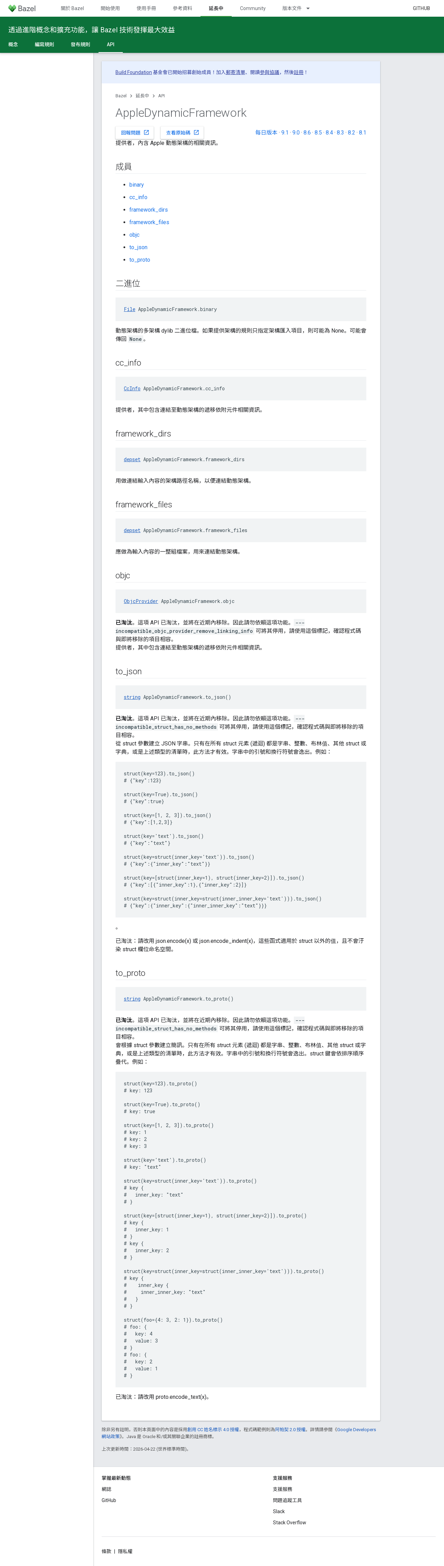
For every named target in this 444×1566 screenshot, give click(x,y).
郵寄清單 (235, 72)
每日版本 (266, 132)
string (132, 697)
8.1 (362, 132)
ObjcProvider (141, 601)
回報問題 (135, 132)
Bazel (121, 95)
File (129, 309)
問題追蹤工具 (287, 1500)
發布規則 (80, 44)
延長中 (142, 95)
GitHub (421, 8)
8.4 (329, 132)
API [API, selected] (110, 44)
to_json (138, 247)
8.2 (351, 132)
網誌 (106, 1489)
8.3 (340, 132)
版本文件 (292, 8)
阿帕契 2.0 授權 (290, 1429)
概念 (13, 44)
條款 (106, 1551)
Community (253, 8)
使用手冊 (146, 8)
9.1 (285, 132)
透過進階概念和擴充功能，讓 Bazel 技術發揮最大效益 (91, 30)
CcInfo (132, 388)
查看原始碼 (182, 132)
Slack (279, 1511)
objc (134, 234)
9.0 (296, 132)
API (161, 95)
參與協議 (269, 72)
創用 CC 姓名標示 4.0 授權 (213, 1429)
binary (136, 184)
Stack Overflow (289, 1522)
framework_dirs (148, 209)
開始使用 (110, 8)
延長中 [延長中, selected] (216, 8)
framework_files (149, 222)
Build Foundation (134, 72)
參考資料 (182, 8)
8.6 (307, 132)
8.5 (318, 132)
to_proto (139, 259)
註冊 (299, 72)
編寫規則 (44, 44)
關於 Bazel (72, 8)
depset (132, 459)
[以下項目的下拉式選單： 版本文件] (311, 8)
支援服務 (282, 1489)
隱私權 (125, 1551)
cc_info (138, 197)
